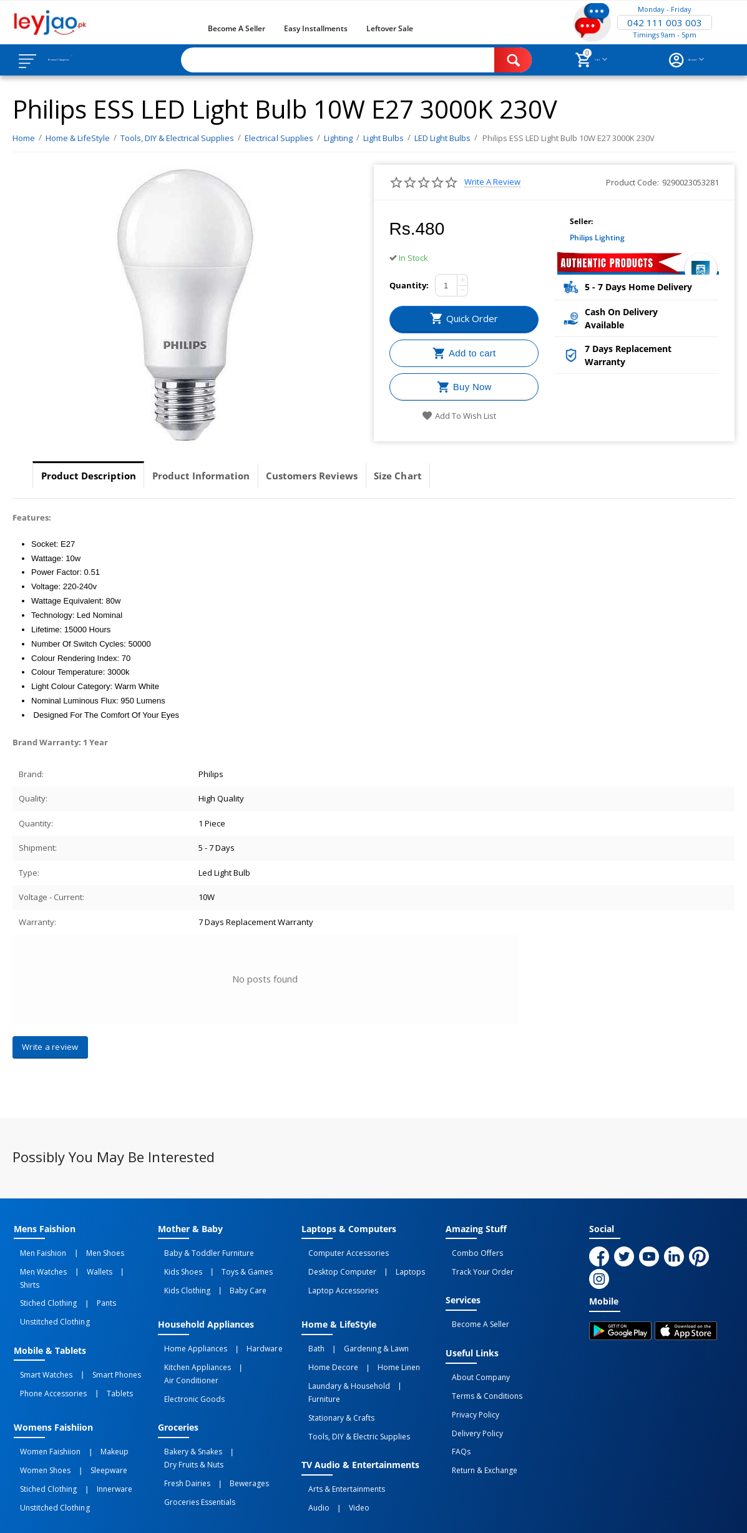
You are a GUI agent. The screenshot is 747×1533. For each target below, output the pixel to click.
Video (340, 1448)
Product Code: (632, 182)
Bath (309, 1332)
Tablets (100, 1354)
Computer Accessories (341, 1251)
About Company (475, 1360)
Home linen (379, 1345)
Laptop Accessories (336, 1278)
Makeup (95, 1407)
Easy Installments (316, 28)
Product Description (95, 475)
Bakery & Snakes (187, 1407)
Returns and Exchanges (340, 1512)
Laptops (391, 1264)
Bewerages (230, 1421)
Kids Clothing (181, 1278)
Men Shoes (86, 1251)
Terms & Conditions (481, 1374)
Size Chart (446, 475)
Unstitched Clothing (48, 1292)
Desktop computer (335, 1264)
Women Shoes (39, 1421)
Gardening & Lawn (357, 1332)
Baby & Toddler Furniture (203, 1251)
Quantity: (409, 285)
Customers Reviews (347, 475)
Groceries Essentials (193, 1435)
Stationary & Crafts (334, 1373)
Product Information (221, 475)
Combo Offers (471, 1251)
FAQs (455, 1415)
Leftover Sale (389, 28)
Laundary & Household (342, 1359)
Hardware (245, 1332)
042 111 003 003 (664, 22)
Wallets (80, 1264)
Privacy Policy (469, 1388)
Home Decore (326, 1345)
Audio (312, 1448)
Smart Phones (97, 1340)
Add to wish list (459, 415)
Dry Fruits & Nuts (251, 1407)
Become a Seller (236, 28)
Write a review (492, 182)
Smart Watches (40, 1340)
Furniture (406, 1359)
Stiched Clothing (42, 1278)
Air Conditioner (258, 1345)
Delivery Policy (471, 1402)
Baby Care (228, 1278)
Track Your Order (476, 1264)
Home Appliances (189, 1332)
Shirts (109, 1264)
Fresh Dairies (181, 1421)
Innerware (95, 1435)
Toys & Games (227, 1264)
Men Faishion (37, 1251)
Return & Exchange (478, 1429)
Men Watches (37, 1264)
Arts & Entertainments (339, 1435)
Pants (87, 1278)
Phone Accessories (47, 1354)
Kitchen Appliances (191, 1345)
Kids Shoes (177, 1264)
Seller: (581, 221)
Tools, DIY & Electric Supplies (352, 1387)
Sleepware (89, 1421)
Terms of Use (253, 1512)
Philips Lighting (597, 237)
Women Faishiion (44, 1407)
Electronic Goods (188, 1359)
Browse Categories (85, 60)
